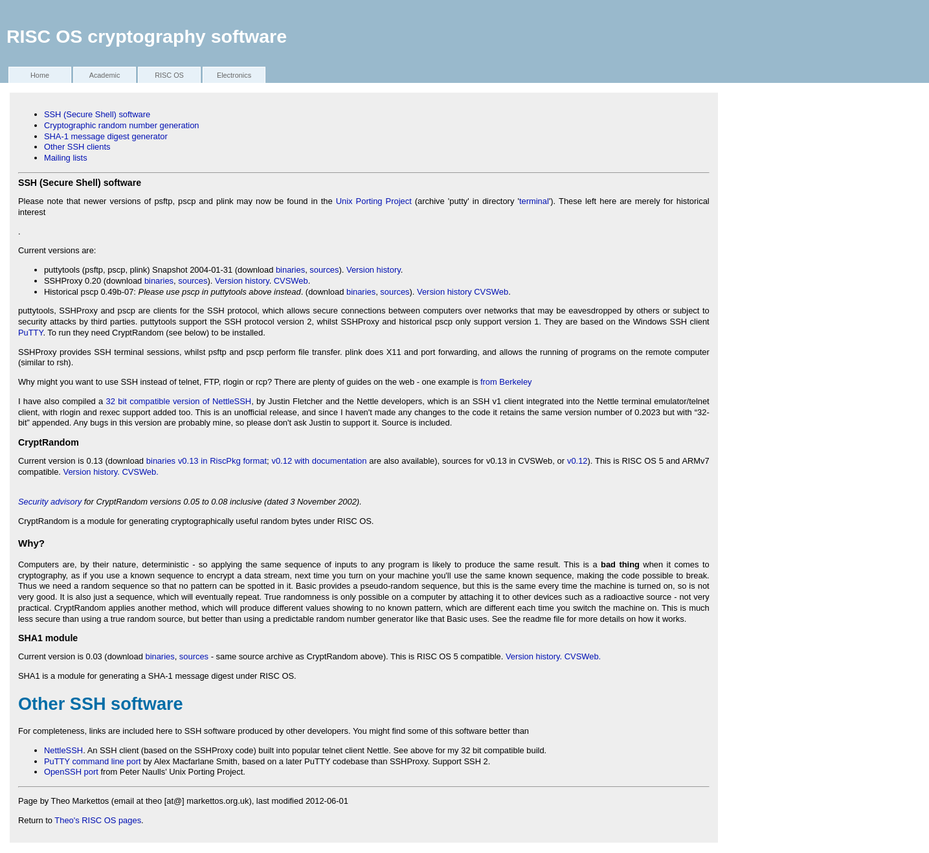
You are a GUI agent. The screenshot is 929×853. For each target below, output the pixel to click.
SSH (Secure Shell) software (97, 114)
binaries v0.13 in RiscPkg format (206, 461)
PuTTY (30, 332)
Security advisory (50, 501)
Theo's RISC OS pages (97, 820)
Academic (104, 75)
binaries (290, 270)
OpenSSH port (71, 772)
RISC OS (169, 75)
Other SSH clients (77, 147)
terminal (534, 201)
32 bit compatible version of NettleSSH (179, 401)
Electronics (234, 75)
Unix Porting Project (374, 201)
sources (324, 270)
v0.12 (577, 461)
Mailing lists (65, 158)
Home (39, 75)
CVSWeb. (140, 472)
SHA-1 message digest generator (106, 136)
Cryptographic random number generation (121, 125)
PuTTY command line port (92, 761)
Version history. (91, 472)
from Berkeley (506, 382)
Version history (373, 270)
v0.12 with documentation (318, 461)
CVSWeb (291, 281)
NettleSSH (63, 750)
